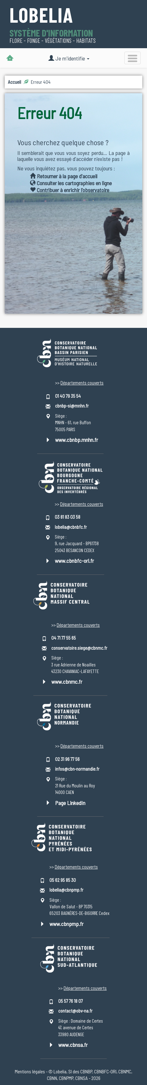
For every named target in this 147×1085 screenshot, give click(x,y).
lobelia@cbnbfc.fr (71, 527)
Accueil (14, 82)
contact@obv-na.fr (75, 1011)
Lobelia (41, 16)
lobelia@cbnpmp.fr (66, 890)
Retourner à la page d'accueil (63, 176)
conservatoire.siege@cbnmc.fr (79, 648)
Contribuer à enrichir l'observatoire (69, 189)
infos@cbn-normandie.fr (77, 769)
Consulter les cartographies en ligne (71, 183)
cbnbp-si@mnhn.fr (72, 405)
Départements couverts (82, 382)
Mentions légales (30, 1071)
